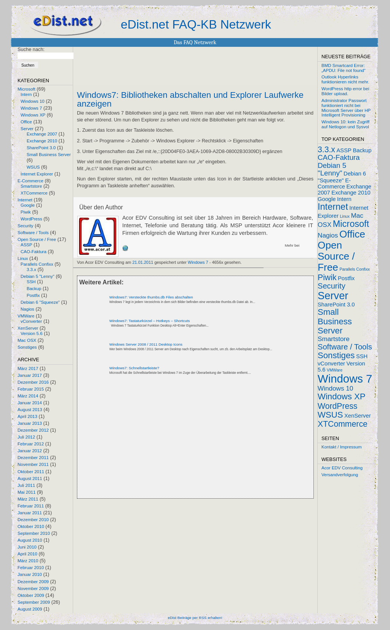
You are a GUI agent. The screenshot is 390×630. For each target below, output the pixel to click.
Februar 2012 (31, 444)
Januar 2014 (30, 402)
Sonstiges (27, 347)
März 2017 (28, 368)
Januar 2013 (30, 423)
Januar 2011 (30, 512)
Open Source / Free (37, 239)
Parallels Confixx (37, 264)
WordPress (31, 219)
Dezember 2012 (33, 430)
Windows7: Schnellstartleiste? (134, 368)
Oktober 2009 (31, 595)
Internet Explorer (37, 174)
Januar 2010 (30, 574)
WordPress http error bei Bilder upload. (345, 91)
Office (26, 122)
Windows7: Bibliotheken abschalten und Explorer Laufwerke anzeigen (190, 99)
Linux (23, 258)
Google (28, 205)
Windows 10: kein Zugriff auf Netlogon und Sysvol (345, 124)
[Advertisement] (166, 443)
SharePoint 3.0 (41, 147)
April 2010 (27, 554)
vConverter (31, 321)
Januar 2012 (30, 450)
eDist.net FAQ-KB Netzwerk (196, 24)
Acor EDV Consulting (342, 468)
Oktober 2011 (31, 471)
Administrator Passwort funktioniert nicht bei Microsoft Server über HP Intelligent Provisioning (346, 107)
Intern (26, 94)
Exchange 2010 (42, 141)
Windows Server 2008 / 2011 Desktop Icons (145, 344)
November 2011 (33, 464)
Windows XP (33, 115)
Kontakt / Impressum (341, 447)
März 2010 (28, 560)
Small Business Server (49, 154)
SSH (31, 281)
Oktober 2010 (31, 526)
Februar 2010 (31, 567)
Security (26, 225)
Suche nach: (31, 49)
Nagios (27, 309)
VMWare (26, 316)
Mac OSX (27, 340)
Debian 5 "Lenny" (37, 276)
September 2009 (34, 602)
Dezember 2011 (33, 457)
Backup (34, 288)
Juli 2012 (26, 437)
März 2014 (28, 396)
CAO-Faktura (33, 251)
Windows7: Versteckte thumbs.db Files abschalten (151, 297)
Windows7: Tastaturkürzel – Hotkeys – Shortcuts (149, 321)
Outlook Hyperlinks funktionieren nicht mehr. (345, 79)
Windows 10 (33, 101)
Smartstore (31, 186)
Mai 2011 (26, 492)
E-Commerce (30, 181)
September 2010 (34, 533)
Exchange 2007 (42, 134)
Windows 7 (31, 108)
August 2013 (30, 409)
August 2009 (30, 609)
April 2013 (27, 416)
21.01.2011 (143, 262)
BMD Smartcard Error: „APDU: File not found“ (343, 68)
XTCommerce (34, 193)
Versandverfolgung (339, 474)
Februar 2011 (31, 506)
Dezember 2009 (33, 581)
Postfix (33, 295)
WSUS (33, 167)
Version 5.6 (32, 333)
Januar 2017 (30, 375)
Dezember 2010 (33, 519)
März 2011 (28, 499)
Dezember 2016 (33, 382)
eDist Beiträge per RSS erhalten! (195, 618)
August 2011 (30, 478)
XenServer (28, 328)
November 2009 (33, 588)
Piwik (26, 212)
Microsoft (26, 89)
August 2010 (30, 540)
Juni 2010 (27, 547)
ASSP (26, 244)
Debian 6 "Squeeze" (40, 302)
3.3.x (31, 269)
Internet (25, 200)
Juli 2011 (26, 485)
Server (27, 128)
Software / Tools (33, 232)
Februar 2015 (31, 389)
